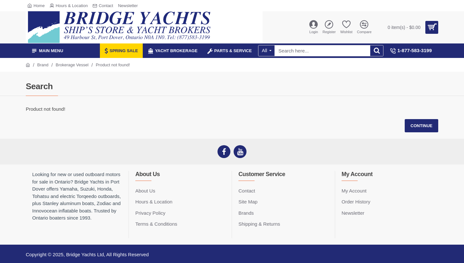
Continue (421, 125)
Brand (43, 64)
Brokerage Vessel (72, 64)
